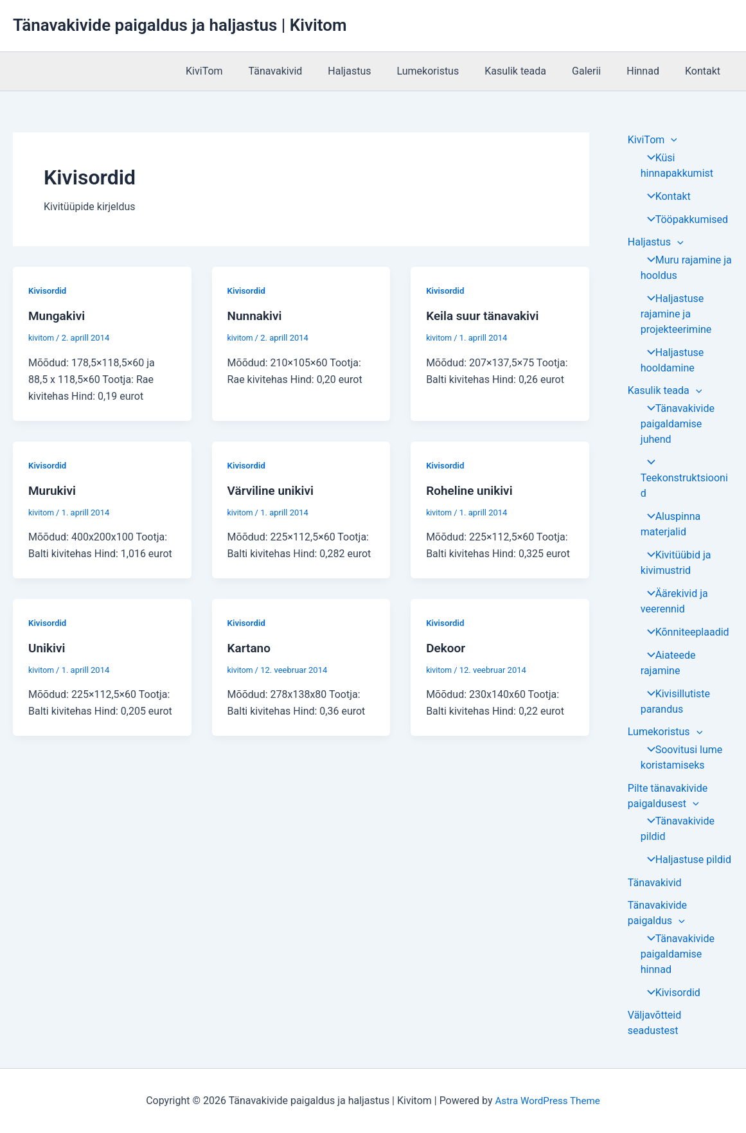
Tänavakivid (309, 71)
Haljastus (377, 71)
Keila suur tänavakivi (485, 315)
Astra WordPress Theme (547, 1100)
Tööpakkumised (683, 219)
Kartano (250, 647)
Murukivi (53, 489)
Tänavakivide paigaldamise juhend (677, 425)
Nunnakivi (256, 315)
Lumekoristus (451, 71)
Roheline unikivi (471, 489)
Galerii (599, 71)
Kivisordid (48, 290)
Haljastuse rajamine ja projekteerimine (676, 314)
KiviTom (243, 71)
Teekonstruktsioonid (684, 479)
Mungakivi (58, 315)
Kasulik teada (533, 71)
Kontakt (705, 71)
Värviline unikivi (273, 489)
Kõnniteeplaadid (684, 633)
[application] (670, 140)
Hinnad (650, 71)
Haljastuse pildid (685, 862)
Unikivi (47, 647)
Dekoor (446, 647)
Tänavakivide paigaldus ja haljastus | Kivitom (179, 25)
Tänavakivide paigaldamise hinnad (677, 957)
